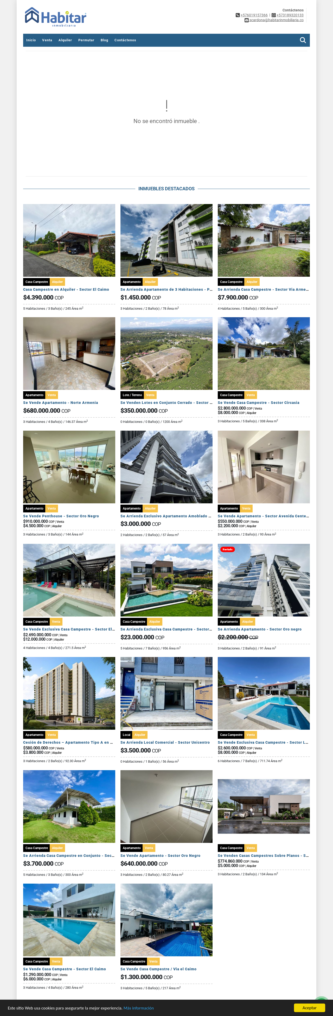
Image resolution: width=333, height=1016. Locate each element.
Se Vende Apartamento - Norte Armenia (60, 403)
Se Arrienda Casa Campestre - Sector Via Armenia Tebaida (273, 289)
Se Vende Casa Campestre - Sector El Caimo (64, 969)
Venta (47, 40)
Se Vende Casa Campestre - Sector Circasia (258, 403)
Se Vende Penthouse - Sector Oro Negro (61, 516)
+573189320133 (290, 15)
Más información (139, 1008)
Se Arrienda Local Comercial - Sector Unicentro (165, 742)
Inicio (31, 40)
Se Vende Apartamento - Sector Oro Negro (160, 856)
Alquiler (65, 40)
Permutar (86, 40)
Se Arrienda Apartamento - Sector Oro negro (260, 629)
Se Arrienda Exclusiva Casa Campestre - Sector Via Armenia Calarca (184, 629)
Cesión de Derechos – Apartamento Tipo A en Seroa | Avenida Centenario (92, 742)
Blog (104, 40)
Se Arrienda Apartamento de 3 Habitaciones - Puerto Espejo (177, 289)
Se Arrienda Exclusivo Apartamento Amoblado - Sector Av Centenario (186, 516)
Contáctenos (125, 40)
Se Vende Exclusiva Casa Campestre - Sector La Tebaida (270, 742)
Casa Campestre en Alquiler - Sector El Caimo (66, 289)
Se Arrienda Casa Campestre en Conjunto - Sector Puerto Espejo (84, 856)
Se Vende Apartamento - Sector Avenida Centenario (267, 516)
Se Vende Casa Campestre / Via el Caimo (158, 969)
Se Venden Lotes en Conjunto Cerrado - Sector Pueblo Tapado (179, 403)
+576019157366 (254, 15)
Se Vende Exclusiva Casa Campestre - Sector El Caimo (74, 629)
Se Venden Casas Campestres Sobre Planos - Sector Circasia (275, 856)
